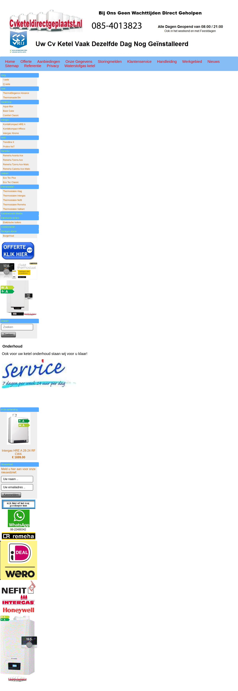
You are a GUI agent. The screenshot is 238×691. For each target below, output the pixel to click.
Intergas (5, 120)
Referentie (32, 66)
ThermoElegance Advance (16, 93)
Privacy (53, 66)
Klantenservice (139, 61)
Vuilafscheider (8, 227)
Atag (3, 75)
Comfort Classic (11, 115)
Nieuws (214, 61)
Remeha (5, 151)
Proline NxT (9, 146)
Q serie (6, 84)
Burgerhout (8, 236)
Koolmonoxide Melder (12, 213)
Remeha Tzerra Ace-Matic (16, 164)
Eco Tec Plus (9, 178)
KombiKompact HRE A (14, 124)
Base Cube (8, 111)
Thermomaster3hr (12, 97)
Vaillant (4, 173)
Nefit (3, 137)
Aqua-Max (8, 106)
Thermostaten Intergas (14, 195)
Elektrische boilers (10, 218)
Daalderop (6, 102)
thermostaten (7, 186)
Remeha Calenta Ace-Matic (16, 169)
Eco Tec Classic (11, 182)
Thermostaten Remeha (14, 204)
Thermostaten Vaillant (14, 209)
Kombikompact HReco (14, 128)
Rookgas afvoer (9, 231)
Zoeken (8, 334)
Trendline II (8, 142)
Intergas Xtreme (11, 133)
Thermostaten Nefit (12, 200)
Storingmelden (110, 61)
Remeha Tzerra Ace (13, 160)
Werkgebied (192, 61)
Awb (3, 88)
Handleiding (167, 61)
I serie (6, 79)
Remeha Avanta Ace (13, 155)
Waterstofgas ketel (79, 66)
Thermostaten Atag (12, 191)
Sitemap (12, 66)
